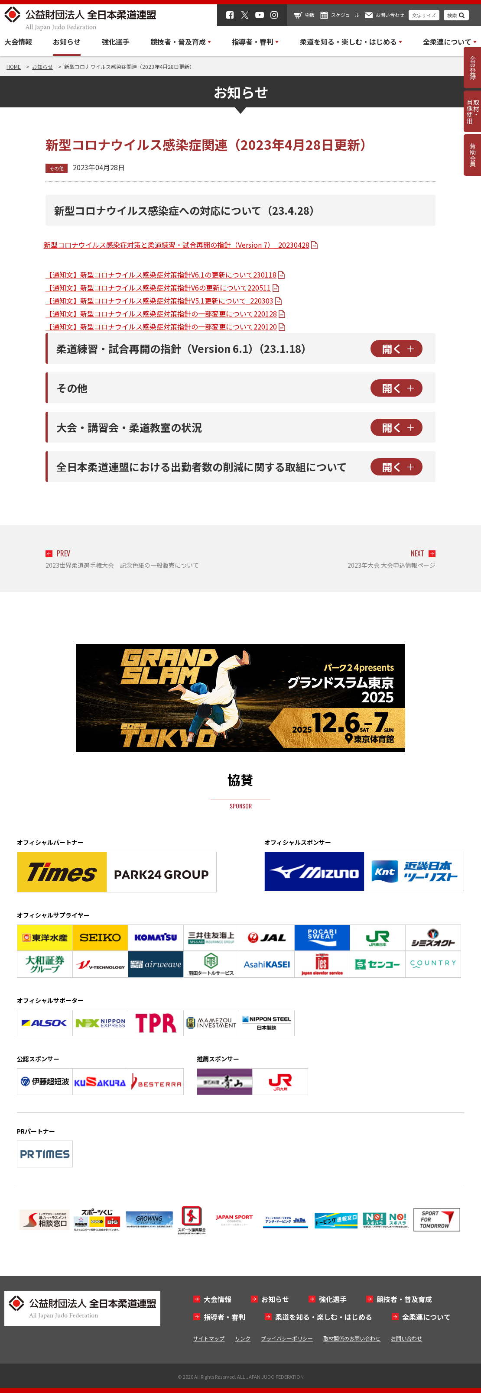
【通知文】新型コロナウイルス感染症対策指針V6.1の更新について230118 (161, 274)
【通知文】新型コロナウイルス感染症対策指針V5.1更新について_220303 (159, 300)
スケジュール (345, 14)
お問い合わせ (390, 14)
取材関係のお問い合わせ (351, 1338)
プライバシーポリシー (287, 1338)
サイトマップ (208, 1338)
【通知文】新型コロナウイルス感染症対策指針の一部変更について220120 (161, 326)
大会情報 (18, 41)
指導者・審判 (224, 1316)
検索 (452, 15)
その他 (56, 168)
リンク (242, 1338)
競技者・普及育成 (404, 1299)
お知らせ (67, 41)
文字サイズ (424, 15)
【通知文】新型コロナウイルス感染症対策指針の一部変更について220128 (161, 313)
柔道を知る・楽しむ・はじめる (323, 1316)
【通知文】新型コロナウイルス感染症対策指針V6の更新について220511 (158, 287)
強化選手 (116, 41)
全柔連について (426, 1316)
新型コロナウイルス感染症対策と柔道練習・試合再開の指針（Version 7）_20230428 (176, 244)
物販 (310, 14)
